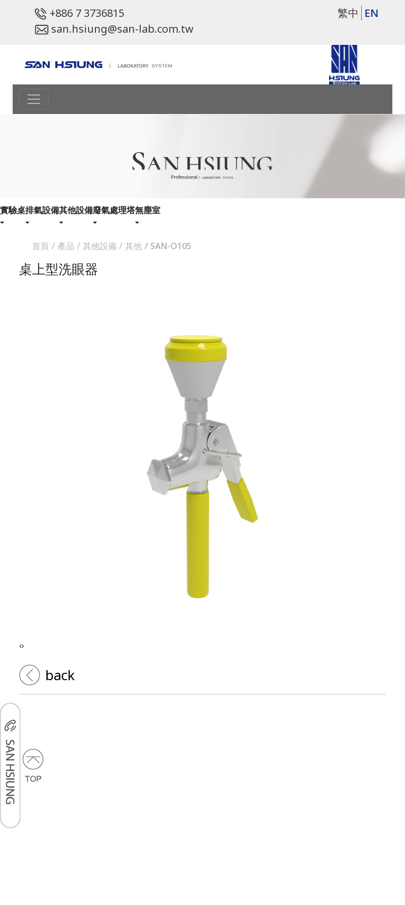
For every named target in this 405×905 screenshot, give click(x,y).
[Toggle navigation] (34, 99)
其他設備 (100, 246)
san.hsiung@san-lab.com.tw (114, 29)
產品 (65, 246)
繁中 (348, 13)
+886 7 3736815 (79, 13)
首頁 (40, 246)
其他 (133, 246)
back (58, 674)
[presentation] (20, 645)
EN (371, 13)
